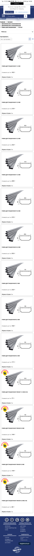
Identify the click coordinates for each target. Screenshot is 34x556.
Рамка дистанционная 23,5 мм (11, 247)
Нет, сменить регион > (22, 12)
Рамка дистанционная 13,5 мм (11, 102)
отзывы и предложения (9, 540)
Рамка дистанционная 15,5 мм (11, 138)
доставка (23, 526)
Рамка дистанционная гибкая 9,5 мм (13, 464)
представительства (9, 528)
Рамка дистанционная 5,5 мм (11, 283)
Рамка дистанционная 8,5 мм (11, 319)
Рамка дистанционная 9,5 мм (11, 356)
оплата (22, 528)
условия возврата (23, 530)
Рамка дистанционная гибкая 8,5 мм (13, 428)
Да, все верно (9, 12)
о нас (6, 530)
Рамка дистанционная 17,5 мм (11, 174)
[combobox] (17, 3)
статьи (7, 537)
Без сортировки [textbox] (5, 39)
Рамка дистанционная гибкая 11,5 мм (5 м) (15, 392)
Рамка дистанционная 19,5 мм (11, 211)
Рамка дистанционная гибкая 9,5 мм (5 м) (14, 500)
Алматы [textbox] (16, 3)
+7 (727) (8, 1)
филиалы (7, 526)
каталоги (7, 542)
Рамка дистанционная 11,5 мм (11, 66)
